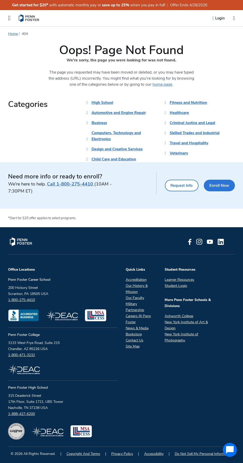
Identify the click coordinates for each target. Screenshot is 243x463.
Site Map (133, 346)
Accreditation (136, 279)
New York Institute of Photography (181, 337)
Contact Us (134, 340)
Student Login (176, 285)
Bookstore (134, 334)
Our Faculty (135, 297)
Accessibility (154, 453)
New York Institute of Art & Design (186, 325)
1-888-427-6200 (21, 413)
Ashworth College (179, 316)
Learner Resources (179, 279)
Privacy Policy (122, 453)
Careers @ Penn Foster (138, 319)
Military (131, 304)
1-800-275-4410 (70, 184)
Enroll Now (219, 185)
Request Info (181, 185)
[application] (230, 450)
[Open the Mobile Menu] (9, 18)
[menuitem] (29, 18)
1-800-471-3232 (21, 355)
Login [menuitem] (220, 18)
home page (162, 84)
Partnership (135, 310)
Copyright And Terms (83, 453)
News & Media (137, 328)
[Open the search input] (234, 18)
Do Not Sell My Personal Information (204, 453)
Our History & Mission (137, 288)
